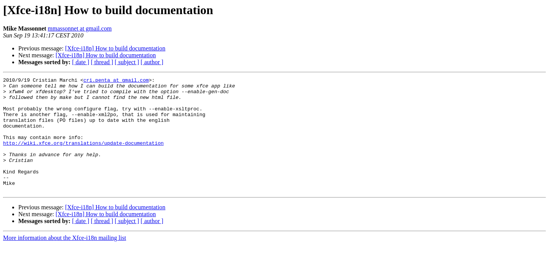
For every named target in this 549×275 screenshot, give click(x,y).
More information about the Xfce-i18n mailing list (64, 260)
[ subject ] (127, 62)
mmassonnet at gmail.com (80, 28)
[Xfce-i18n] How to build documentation (115, 48)
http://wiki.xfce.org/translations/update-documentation (83, 156)
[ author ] (152, 62)
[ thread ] (102, 62)
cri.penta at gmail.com (116, 81)
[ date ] (80, 62)
